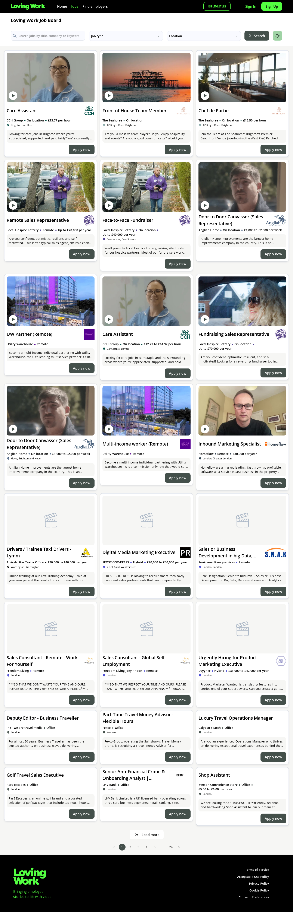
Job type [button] (97, 36)
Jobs (74, 6)
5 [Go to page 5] (154, 847)
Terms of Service (257, 870)
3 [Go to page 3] (138, 847)
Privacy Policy (259, 883)
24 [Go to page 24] (170, 847)
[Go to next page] (179, 847)
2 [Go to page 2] (130, 847)
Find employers (95, 6)
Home (62, 6)
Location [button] (175, 36)
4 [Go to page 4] (146, 847)
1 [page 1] (122, 847)
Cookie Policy (259, 890)
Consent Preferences (254, 897)
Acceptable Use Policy (253, 877)
